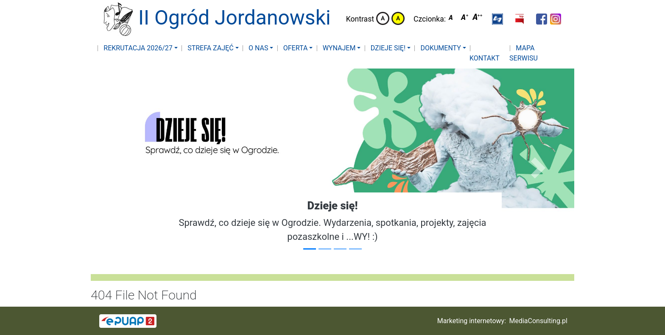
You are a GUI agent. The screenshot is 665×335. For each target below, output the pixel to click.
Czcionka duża (477, 18)
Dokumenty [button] (440, 48)
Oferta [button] (295, 48)
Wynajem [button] (338, 48)
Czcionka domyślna (453, 18)
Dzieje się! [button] (387, 48)
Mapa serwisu (523, 53)
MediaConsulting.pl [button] (538, 321)
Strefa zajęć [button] (209, 48)
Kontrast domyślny (382, 18)
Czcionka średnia (465, 18)
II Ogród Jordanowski (211, 19)
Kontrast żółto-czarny (398, 18)
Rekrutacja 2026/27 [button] (137, 48)
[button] (497, 19)
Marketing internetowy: (471, 321)
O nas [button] (257, 48)
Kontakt (484, 58)
